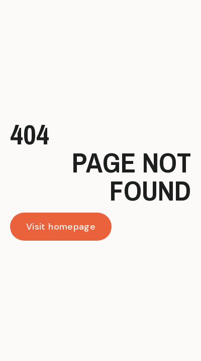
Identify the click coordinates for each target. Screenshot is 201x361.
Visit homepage (60, 227)
